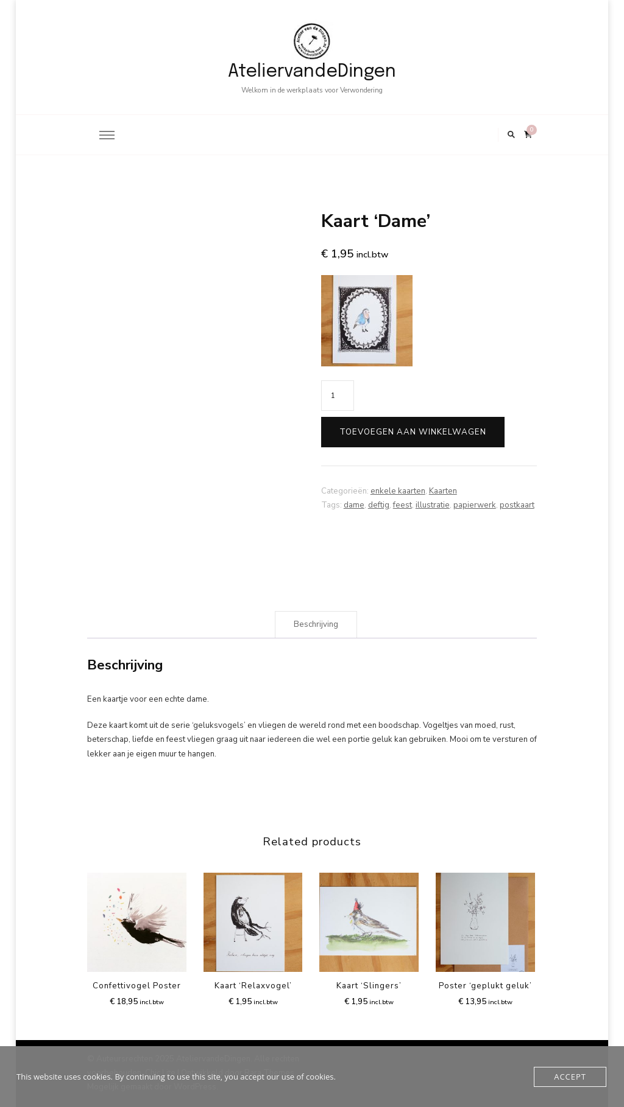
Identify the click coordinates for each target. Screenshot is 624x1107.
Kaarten (443, 491)
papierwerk (474, 505)
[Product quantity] (337, 395)
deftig (378, 505)
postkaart (517, 505)
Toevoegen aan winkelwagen (412, 432)
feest (402, 505)
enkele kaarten (397, 491)
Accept (570, 1076)
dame (354, 505)
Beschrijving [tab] (316, 624)
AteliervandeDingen (312, 72)
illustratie (433, 505)
